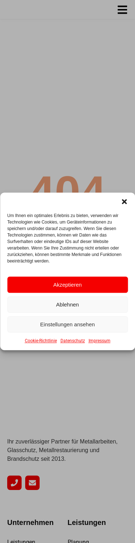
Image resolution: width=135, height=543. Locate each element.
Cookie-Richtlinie (41, 341)
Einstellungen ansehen (67, 324)
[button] (124, 201)
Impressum (100, 341)
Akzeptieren (67, 285)
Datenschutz (72, 341)
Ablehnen (67, 304)
